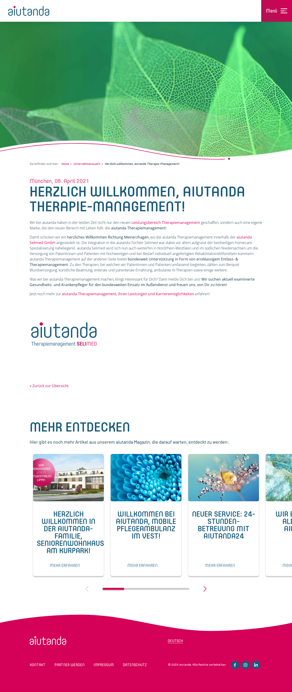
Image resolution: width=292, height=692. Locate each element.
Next (205, 589)
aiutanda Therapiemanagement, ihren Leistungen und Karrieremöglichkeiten (128, 293)
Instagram (245, 665)
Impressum (104, 665)
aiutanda (28, 11)
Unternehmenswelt (87, 164)
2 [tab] (135, 589)
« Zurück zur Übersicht (49, 385)
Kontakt (37, 665)
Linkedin (256, 665)
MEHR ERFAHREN (65, 565)
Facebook (235, 665)
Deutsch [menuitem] (175, 641)
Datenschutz (135, 665)
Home (65, 164)
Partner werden (69, 665)
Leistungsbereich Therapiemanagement (165, 222)
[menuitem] (186, 642)
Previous (87, 589)
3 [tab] (157, 589)
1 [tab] (113, 589)
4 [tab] (178, 589)
